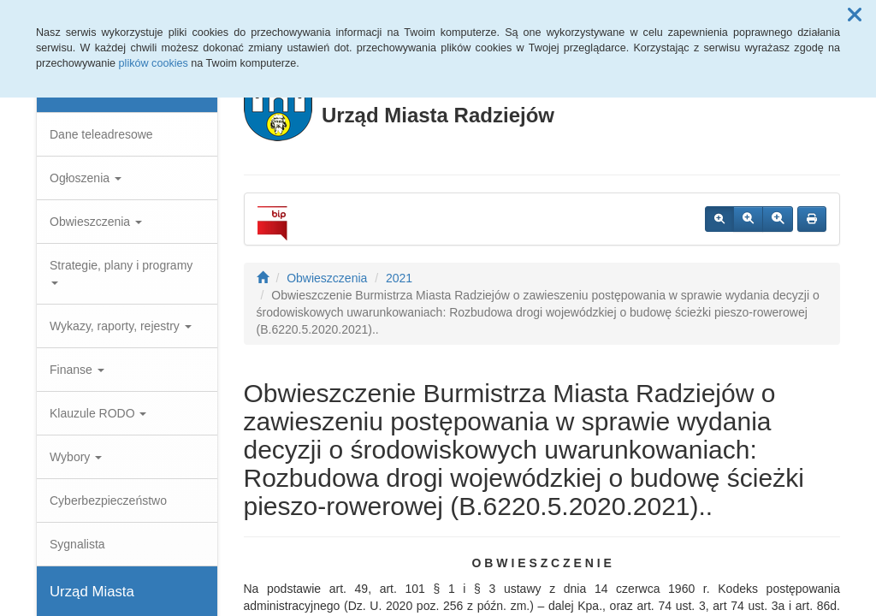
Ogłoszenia (85, 178)
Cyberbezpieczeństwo (108, 500)
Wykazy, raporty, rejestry (121, 326)
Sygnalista (77, 544)
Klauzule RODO (98, 413)
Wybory (76, 457)
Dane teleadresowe (101, 134)
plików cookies (153, 63)
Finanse (77, 369)
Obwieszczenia (96, 221)
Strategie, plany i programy (121, 271)
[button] (854, 15)
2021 (399, 278)
